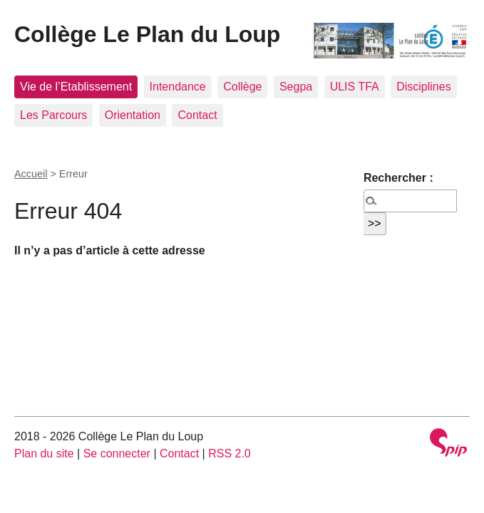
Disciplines (423, 87)
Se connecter (116, 453)
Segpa (295, 87)
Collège (242, 87)
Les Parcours (53, 115)
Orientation (132, 115)
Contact (197, 115)
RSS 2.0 (229, 453)
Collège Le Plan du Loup (147, 34)
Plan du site (44, 453)
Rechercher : (398, 178)
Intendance (178, 87)
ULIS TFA (354, 87)
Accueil (30, 174)
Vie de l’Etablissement (76, 87)
